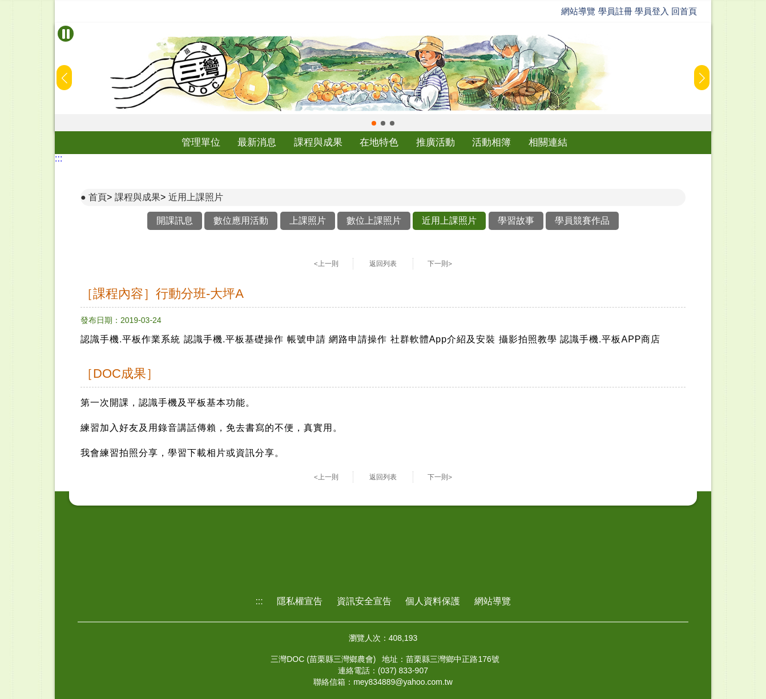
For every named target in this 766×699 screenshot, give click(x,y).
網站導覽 (578, 11)
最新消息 (256, 142)
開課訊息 (174, 220)
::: (58, 158)
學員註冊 (615, 11)
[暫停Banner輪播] (66, 34)
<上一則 (326, 263)
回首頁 (684, 11)
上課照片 (307, 220)
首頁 (97, 197)
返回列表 (383, 263)
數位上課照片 (373, 220)
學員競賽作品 (582, 220)
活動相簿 (491, 142)
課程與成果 (318, 142)
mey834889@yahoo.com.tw (403, 681)
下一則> (440, 263)
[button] (374, 123)
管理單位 (201, 142)
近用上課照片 (195, 197)
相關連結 (548, 142)
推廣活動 (435, 142)
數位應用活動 (240, 220)
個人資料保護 (432, 601)
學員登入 (652, 11)
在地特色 (379, 142)
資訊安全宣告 (364, 601)
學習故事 (516, 220)
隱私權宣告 (299, 601)
